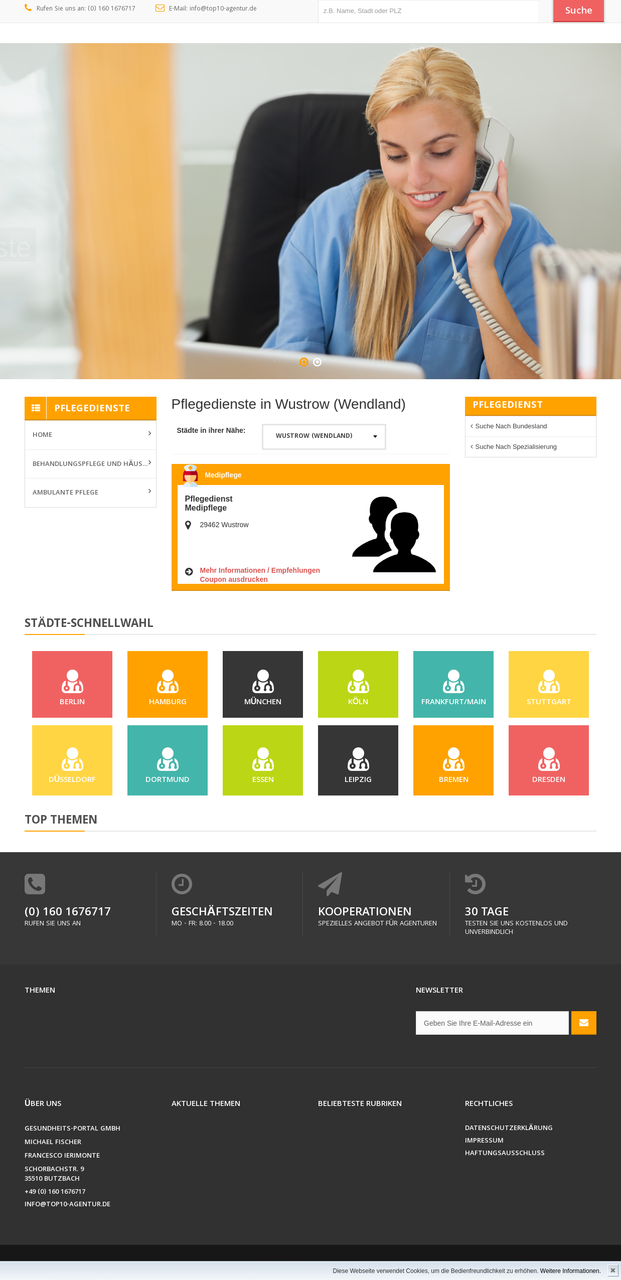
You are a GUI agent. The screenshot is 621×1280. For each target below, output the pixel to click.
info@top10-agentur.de (67, 1205)
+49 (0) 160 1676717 (55, 1192)
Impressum (484, 1141)
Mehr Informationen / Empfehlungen (260, 570)
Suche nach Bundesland (511, 426)
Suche (578, 12)
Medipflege (223, 475)
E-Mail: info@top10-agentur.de (206, 9)
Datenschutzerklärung (509, 1129)
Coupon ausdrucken (234, 579)
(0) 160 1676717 (68, 913)
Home (42, 435)
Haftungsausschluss (505, 1154)
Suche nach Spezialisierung (516, 446)
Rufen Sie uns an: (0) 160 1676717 (80, 9)
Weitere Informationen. (570, 1270)
